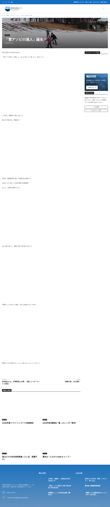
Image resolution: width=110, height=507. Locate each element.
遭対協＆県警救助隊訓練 (92, 486)
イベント (17, 15)
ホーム (3, 15)
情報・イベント (10, 15)
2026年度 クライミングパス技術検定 (18, 423)
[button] (103, 8)
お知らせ (4, 419)
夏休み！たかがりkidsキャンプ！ (57, 457)
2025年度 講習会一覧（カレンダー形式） (61, 423)
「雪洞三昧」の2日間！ (72, 382)
